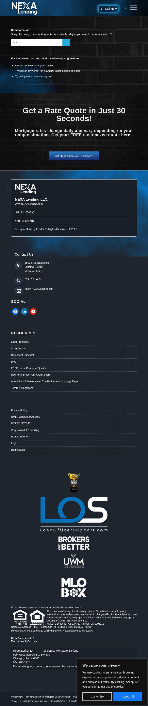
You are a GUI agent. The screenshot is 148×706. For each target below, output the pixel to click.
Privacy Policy (19, 410)
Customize (97, 696)
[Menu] (131, 8)
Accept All (128, 696)
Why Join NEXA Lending (25, 430)
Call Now (109, 9)
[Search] (123, 8)
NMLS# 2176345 (20, 423)
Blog (13, 361)
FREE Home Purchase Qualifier (29, 368)
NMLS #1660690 (24, 212)
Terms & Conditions (22, 387)
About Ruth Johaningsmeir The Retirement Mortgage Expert (45, 381)
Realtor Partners (20, 436)
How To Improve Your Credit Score (30, 374)
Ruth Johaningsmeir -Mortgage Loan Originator (47, 697)
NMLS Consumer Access (25, 416)
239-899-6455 (33, 279)
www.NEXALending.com (29, 203)
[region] (112, 682)
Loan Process (19, 348)
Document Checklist (22, 354)
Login (14, 443)
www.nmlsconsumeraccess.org (71, 666)
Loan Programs (20, 341)
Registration (18, 449)
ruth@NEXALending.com (39, 288)
